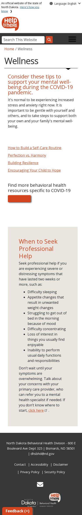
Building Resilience (23, 162)
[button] (40, 486)
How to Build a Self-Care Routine (34, 147)
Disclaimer (60, 464)
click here (36, 410)
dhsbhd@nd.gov (42, 454)
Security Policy (54, 472)
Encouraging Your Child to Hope (34, 170)
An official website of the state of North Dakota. (21, 7)
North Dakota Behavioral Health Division (35, 443)
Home (9, 48)
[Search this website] (49, 39)
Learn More (19, 198)
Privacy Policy (29, 472)
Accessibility (39, 464)
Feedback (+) (17, 510)
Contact (20, 464)
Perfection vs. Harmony (27, 155)
